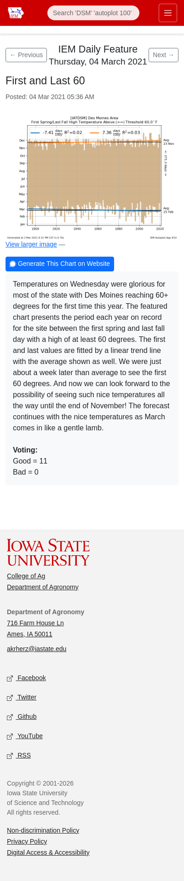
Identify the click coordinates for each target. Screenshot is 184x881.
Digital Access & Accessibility (48, 852)
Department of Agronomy (43, 587)
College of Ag (26, 576)
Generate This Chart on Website (60, 264)
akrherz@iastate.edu (36, 648)
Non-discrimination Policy (43, 830)
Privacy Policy (27, 841)
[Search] (93, 13)
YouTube (25, 736)
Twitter (21, 697)
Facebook (26, 678)
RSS (19, 755)
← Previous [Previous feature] (26, 55)
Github (21, 717)
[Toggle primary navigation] (168, 13)
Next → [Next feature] (163, 55)
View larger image (31, 244)
